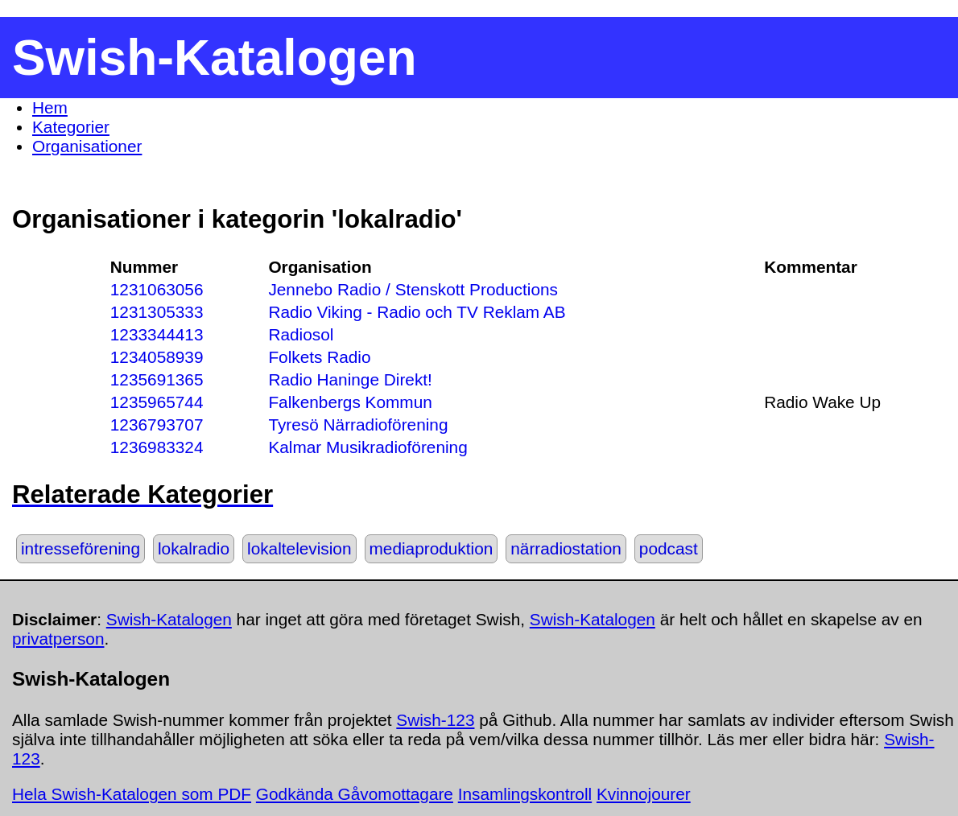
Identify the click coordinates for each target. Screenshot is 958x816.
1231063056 (157, 289)
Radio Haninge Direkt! (350, 379)
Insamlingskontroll (525, 794)
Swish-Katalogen (169, 619)
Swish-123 (435, 720)
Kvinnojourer (644, 794)
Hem (50, 107)
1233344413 (157, 334)
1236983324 (157, 447)
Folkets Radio (319, 357)
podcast (668, 548)
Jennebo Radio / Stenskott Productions (413, 289)
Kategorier (70, 126)
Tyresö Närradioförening (358, 424)
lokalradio (193, 548)
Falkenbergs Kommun (350, 402)
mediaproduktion (431, 548)
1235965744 (157, 402)
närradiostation (565, 548)
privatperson (58, 638)
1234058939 (157, 357)
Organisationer (87, 146)
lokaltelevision (299, 548)
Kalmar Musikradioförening (367, 447)
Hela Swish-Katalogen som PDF (131, 794)
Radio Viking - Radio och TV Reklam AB (416, 312)
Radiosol (300, 334)
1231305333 (157, 312)
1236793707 (157, 424)
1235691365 (157, 379)
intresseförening (80, 548)
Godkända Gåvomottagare (354, 794)
